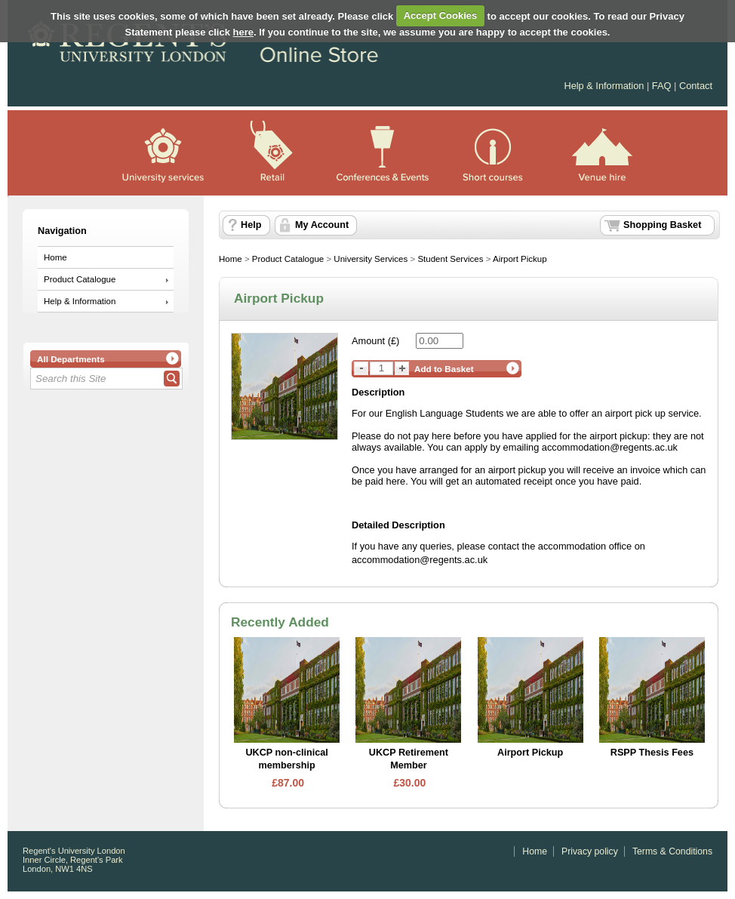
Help (251, 225)
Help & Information (605, 85)
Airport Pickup (520, 258)
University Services (370, 258)
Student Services (450, 258)
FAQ (662, 85)
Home (55, 257)
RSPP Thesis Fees (651, 752)
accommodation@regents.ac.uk (419, 559)
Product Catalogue (79, 279)
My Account (322, 225)
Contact (695, 85)
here (243, 32)
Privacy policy (589, 851)
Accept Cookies (441, 15)
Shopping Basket (662, 225)
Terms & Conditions (672, 851)
